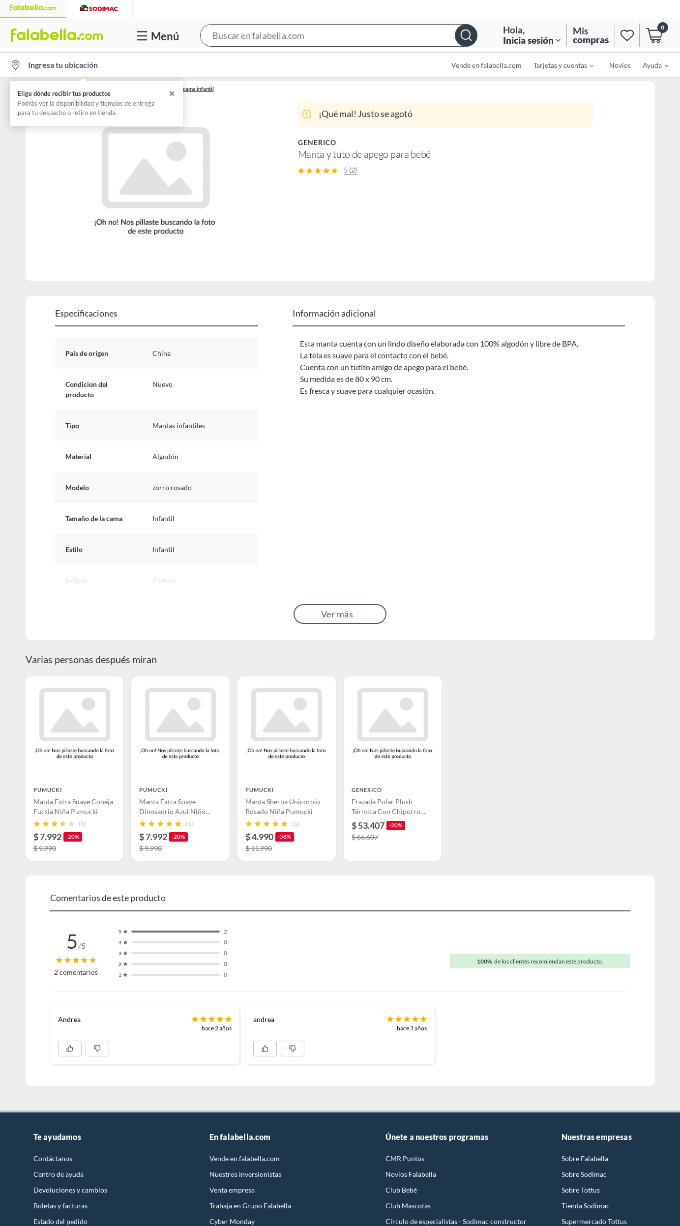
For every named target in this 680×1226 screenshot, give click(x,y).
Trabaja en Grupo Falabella (250, 1205)
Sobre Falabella (585, 1158)
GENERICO (317, 142)
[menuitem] (557, 65)
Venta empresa (232, 1190)
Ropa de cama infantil (188, 89)
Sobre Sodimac (584, 1174)
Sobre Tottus (581, 1190)
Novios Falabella (410, 1174)
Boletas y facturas (60, 1205)
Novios (620, 65)
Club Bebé (401, 1190)
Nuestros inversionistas (245, 1174)
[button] (338, 35)
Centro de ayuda (58, 1174)
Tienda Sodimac (586, 1205)
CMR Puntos (404, 1158)
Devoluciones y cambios (70, 1190)
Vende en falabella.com (486, 65)
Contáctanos (52, 1158)
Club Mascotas (408, 1205)
